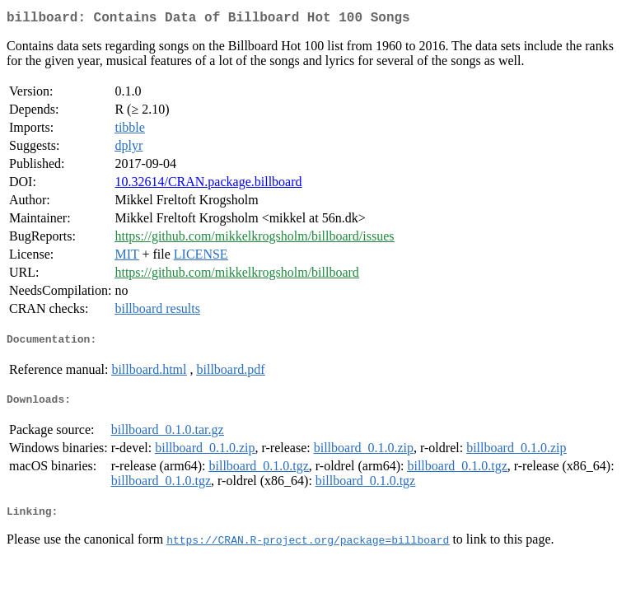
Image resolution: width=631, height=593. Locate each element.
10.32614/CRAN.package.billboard (208, 185)
